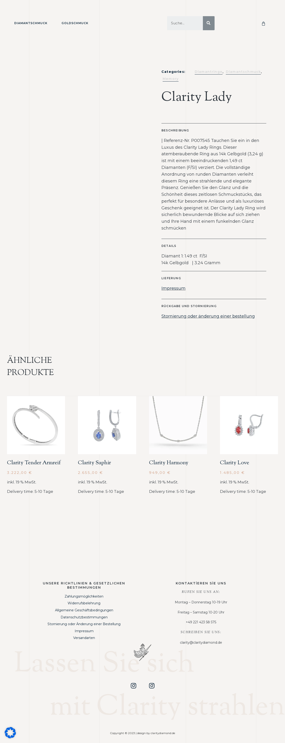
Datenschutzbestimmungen (84, 617)
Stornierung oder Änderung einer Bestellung (84, 624)
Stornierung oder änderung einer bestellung (208, 316)
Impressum (173, 288)
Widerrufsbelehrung (84, 603)
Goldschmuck (75, 23)
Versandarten (84, 638)
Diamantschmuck (31, 23)
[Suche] (209, 23)
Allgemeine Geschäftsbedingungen (84, 610)
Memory (171, 79)
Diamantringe (209, 72)
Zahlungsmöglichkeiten (84, 596)
